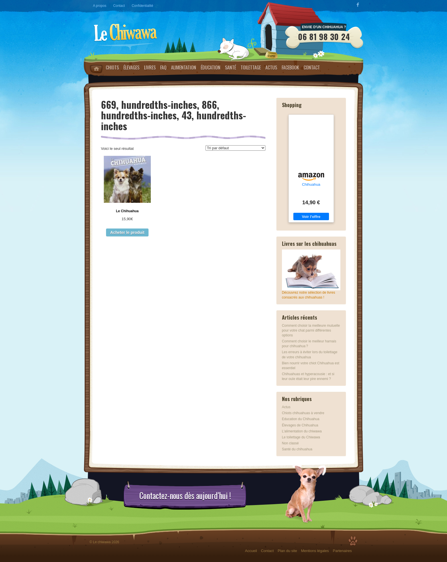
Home (96, 69)
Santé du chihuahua (297, 449)
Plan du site (287, 551)
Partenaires (342, 551)
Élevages (131, 67)
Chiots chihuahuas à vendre (303, 413)
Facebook (290, 67)
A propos (99, 6)
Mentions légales (315, 551)
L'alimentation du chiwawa (302, 431)
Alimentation (183, 67)
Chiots (112, 67)
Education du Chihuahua (300, 419)
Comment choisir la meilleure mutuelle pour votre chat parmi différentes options (311, 330)
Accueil (251, 551)
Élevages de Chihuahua (300, 425)
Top (352, 541)
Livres (150, 67)
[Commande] (235, 148)
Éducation (210, 67)
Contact (119, 6)
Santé (230, 67)
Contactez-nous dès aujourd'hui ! (185, 495)
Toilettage (251, 67)
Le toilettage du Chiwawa (301, 437)
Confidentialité (142, 6)
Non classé (290, 443)
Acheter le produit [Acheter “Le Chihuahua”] (127, 232)
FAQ (163, 67)
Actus (271, 67)
